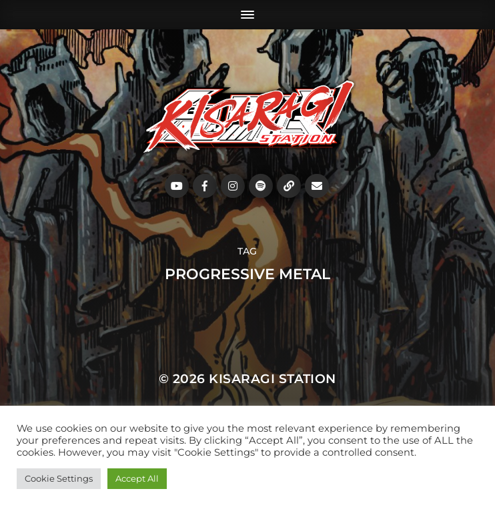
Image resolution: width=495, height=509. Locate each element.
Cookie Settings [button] (59, 478)
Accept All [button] (137, 478)
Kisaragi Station (272, 378)
